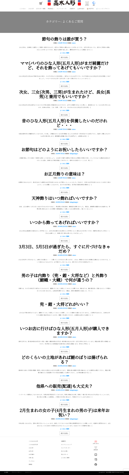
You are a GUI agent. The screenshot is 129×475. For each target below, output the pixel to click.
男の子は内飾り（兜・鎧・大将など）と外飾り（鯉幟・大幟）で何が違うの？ (64, 277)
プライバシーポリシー (17, 472)
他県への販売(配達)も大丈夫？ (64, 386)
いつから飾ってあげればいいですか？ (64, 222)
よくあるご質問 (64, 53)
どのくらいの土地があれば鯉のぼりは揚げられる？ (64, 359)
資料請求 (96, 448)
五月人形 (31, 451)
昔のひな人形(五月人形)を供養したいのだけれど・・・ (64, 123)
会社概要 (6, 472)
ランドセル (31, 461)
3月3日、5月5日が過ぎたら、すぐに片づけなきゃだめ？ (64, 249)
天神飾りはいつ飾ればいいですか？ (64, 198)
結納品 (30, 464)
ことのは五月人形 (33, 444)
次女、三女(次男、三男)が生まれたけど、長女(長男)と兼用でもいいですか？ (64, 94)
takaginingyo (74, 153)
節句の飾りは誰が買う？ (64, 39)
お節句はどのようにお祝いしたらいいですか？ (64, 149)
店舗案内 (72, 9)
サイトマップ (28, 472)
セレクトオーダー (62, 9)
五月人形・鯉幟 (40, 9)
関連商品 (51, 9)
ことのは (22, 9)
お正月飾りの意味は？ (64, 174)
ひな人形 (31, 9)
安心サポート (64, 454)
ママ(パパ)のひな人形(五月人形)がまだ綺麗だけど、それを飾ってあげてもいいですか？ (64, 65)
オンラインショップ (66, 444)
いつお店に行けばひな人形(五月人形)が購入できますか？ (64, 330)
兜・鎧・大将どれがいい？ (64, 304)
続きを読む (64, 57)
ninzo (74, 43)
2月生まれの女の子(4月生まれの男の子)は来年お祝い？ (65, 412)
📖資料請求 (80, 9)
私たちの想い (64, 451)
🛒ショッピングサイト (103, 9)
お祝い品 (31, 457)
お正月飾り (31, 454)
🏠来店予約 (90, 9)
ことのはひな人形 (33, 441)
